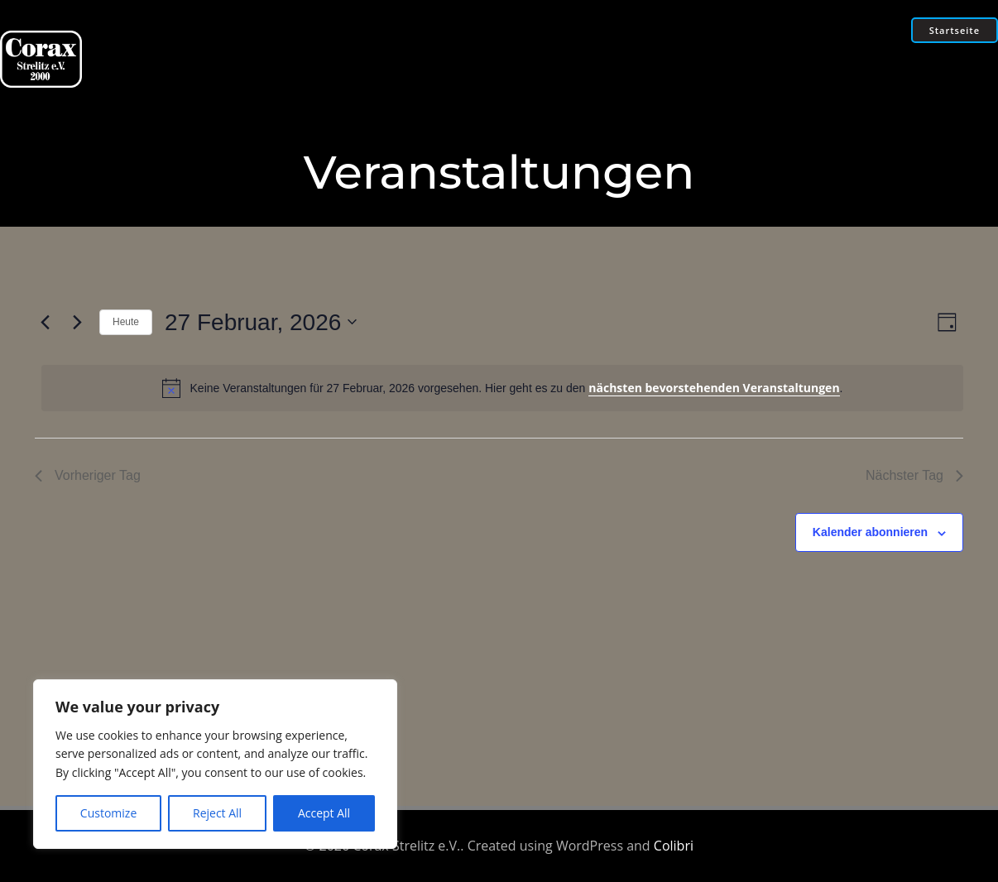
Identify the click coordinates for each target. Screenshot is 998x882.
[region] (215, 764)
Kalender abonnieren (870, 532)
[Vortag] (45, 322)
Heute (126, 322)
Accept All (324, 813)
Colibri (673, 845)
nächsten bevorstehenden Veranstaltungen (713, 387)
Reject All (217, 813)
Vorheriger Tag (88, 475)
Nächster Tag (914, 475)
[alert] (502, 388)
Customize (108, 813)
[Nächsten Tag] (77, 322)
